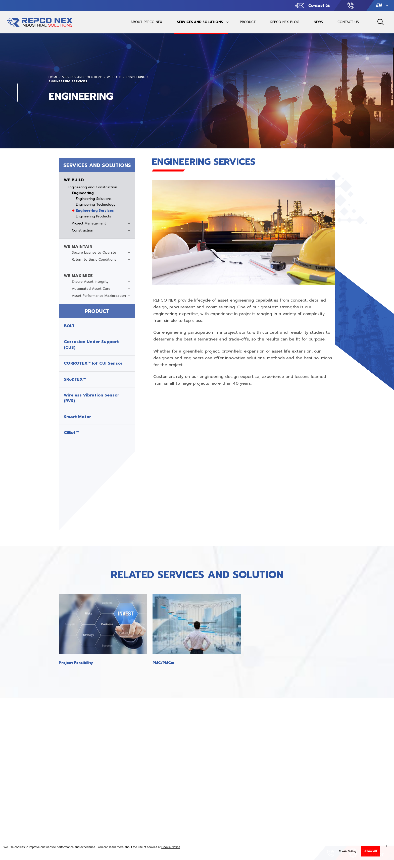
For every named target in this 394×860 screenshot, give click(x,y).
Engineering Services (67, 81)
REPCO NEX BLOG (284, 22)
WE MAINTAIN (78, 246)
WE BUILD (114, 77)
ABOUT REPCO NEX (146, 22)
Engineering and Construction (92, 187)
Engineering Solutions (94, 199)
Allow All (370, 851)
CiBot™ (71, 432)
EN (379, 5)
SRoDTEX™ (75, 379)
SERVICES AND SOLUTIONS (200, 22)
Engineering (135, 77)
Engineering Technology (96, 204)
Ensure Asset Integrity (90, 281)
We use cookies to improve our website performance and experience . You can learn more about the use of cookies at (92, 847)
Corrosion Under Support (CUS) (91, 344)
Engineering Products (93, 216)
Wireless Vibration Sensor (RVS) (91, 398)
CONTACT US (348, 22)
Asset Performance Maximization (99, 296)
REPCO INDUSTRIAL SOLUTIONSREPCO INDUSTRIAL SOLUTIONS (39, 24)
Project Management (89, 223)
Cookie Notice (170, 847)
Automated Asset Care (91, 288)
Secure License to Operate (94, 252)
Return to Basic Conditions (94, 259)
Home (53, 77)
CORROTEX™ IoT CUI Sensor (93, 363)
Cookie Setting (348, 851)
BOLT (69, 326)
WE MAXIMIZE (78, 275)
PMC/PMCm (163, 662)
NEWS (318, 22)
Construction (82, 230)
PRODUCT (248, 22)
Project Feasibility (76, 662)
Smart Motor (77, 417)
